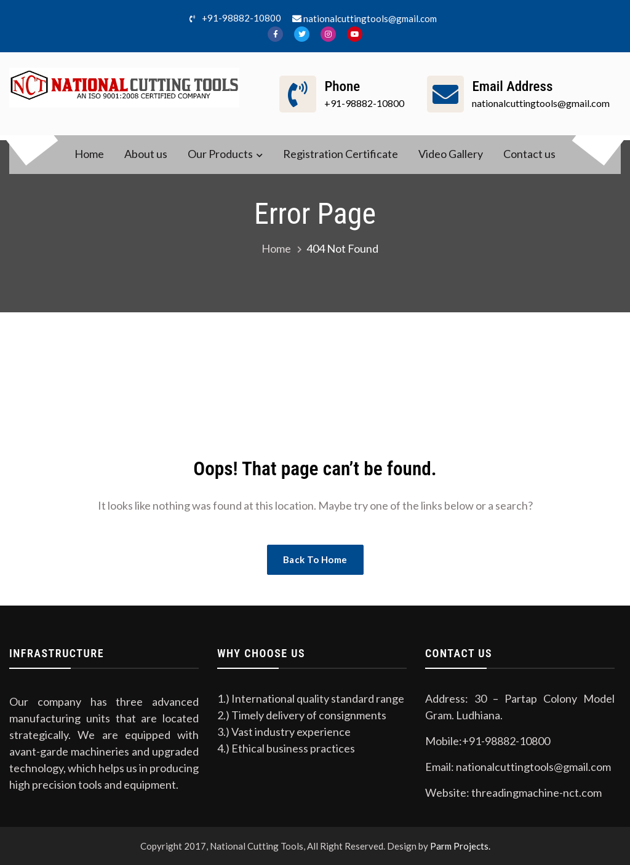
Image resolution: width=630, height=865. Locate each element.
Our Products (220, 153)
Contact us (529, 153)
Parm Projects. (460, 845)
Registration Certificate (340, 153)
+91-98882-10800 (233, 18)
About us (145, 153)
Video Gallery (450, 153)
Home (89, 153)
